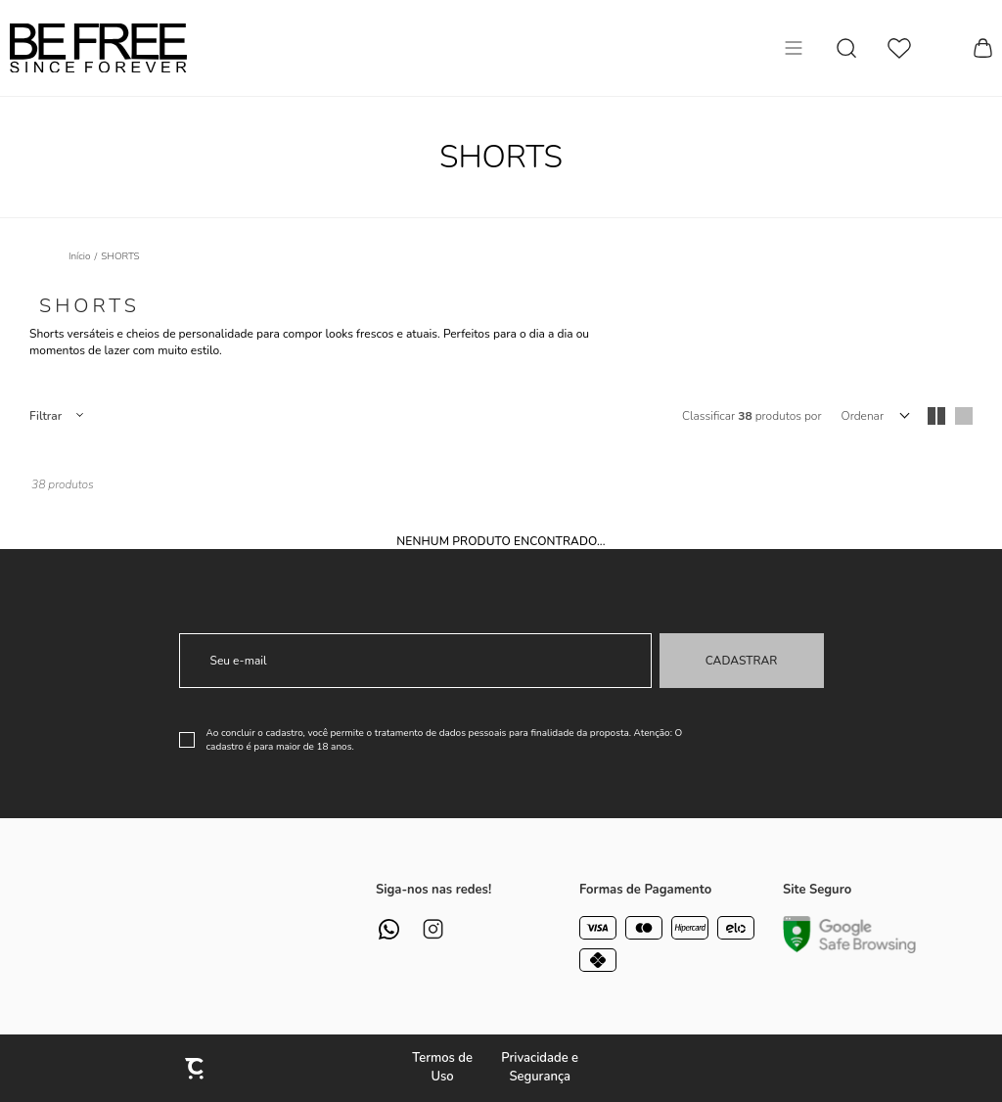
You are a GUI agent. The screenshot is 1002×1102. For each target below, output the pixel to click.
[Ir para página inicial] (79, 256)
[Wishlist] (899, 48)
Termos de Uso (442, 1067)
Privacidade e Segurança (539, 1067)
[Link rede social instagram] (433, 929)
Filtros (55, 416)
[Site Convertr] (196, 1068)
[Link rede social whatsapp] (389, 929)
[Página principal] (98, 47)
